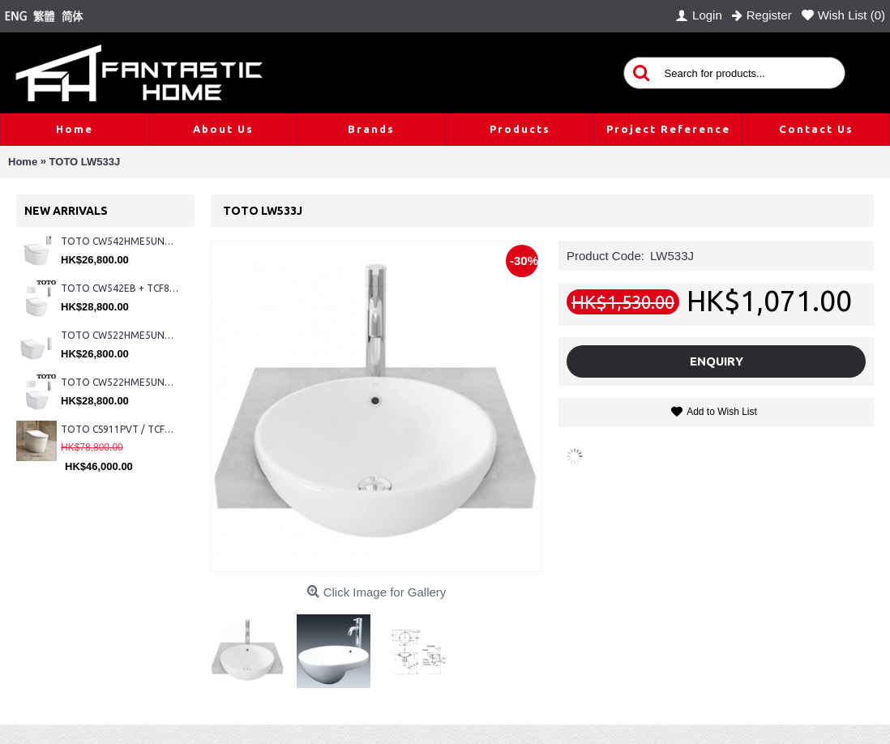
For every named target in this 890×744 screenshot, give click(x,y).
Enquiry (716, 361)
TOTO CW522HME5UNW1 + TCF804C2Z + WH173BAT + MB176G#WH (119, 382)
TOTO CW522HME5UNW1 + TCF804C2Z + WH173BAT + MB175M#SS (119, 335)
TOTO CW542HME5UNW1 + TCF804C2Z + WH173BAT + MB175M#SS (119, 241)
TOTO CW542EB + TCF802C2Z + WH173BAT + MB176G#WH (119, 288)
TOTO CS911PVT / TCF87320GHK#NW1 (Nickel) (119, 429)
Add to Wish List (722, 411)
